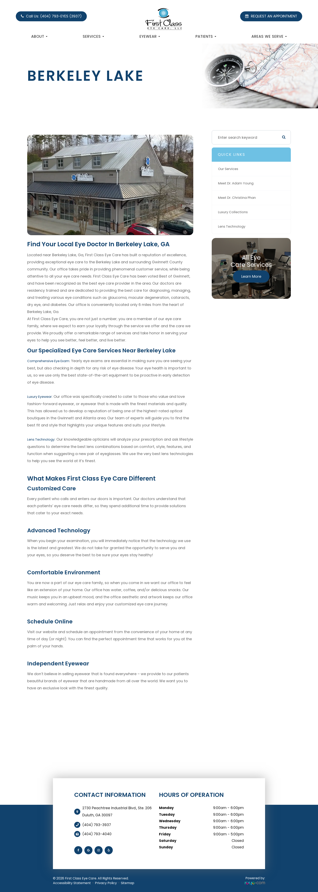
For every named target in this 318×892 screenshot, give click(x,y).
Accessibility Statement (72, 882)
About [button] (39, 36)
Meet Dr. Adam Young (237, 183)
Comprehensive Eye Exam (50, 360)
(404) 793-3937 (96, 824)
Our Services (229, 168)
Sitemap (127, 882)
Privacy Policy (106, 882)
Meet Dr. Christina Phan (239, 197)
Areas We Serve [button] (269, 36)
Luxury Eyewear (41, 396)
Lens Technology (42, 438)
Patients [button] (206, 36)
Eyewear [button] (150, 36)
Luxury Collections (234, 212)
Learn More (251, 276)
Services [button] (93, 36)
